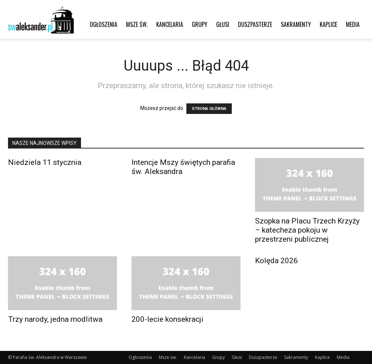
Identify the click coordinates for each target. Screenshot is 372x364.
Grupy (199, 24)
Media (353, 24)
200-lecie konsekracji (167, 319)
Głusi (222, 24)
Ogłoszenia (103, 24)
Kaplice (328, 24)
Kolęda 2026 (276, 260)
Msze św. (136, 24)
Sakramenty (296, 24)
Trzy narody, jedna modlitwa (55, 319)
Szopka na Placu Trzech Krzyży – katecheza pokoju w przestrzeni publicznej (307, 230)
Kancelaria (169, 24)
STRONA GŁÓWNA (209, 108)
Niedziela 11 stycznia (44, 162)
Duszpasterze (255, 24)
